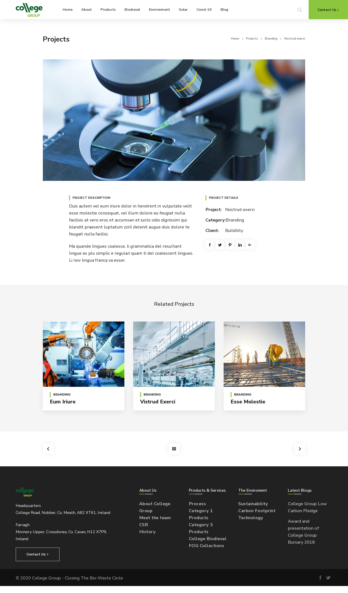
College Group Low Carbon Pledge (307, 507)
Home (235, 38)
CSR (143, 525)
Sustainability (253, 504)
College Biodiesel (208, 539)
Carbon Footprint (256, 511)
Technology (250, 518)
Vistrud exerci (157, 401)
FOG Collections (206, 546)
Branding (271, 38)
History (147, 532)
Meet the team (155, 518)
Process (197, 504)
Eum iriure (63, 401)
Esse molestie (248, 401)
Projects (252, 38)
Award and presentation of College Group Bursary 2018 (303, 531)
